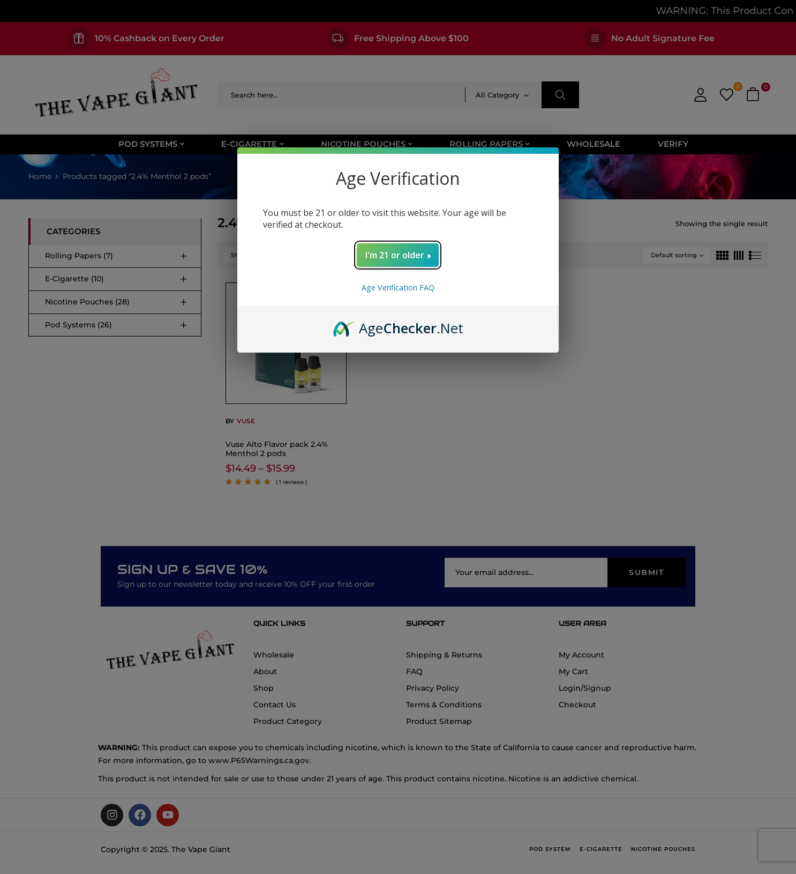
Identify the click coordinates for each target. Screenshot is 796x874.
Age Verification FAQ (398, 287)
